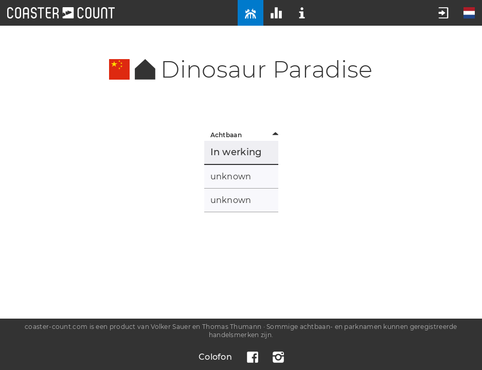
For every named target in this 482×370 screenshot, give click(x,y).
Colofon (215, 357)
